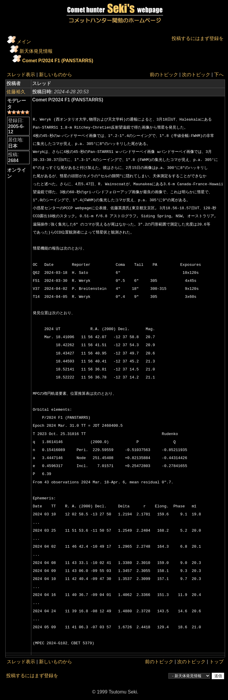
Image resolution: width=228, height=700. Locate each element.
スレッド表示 (21, 74)
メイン (24, 41)
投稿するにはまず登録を (198, 38)
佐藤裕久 (15, 91)
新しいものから (55, 74)
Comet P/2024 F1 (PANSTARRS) (57, 60)
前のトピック (164, 74)
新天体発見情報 (36, 51)
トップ (216, 661)
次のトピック (196, 74)
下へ (219, 74)
